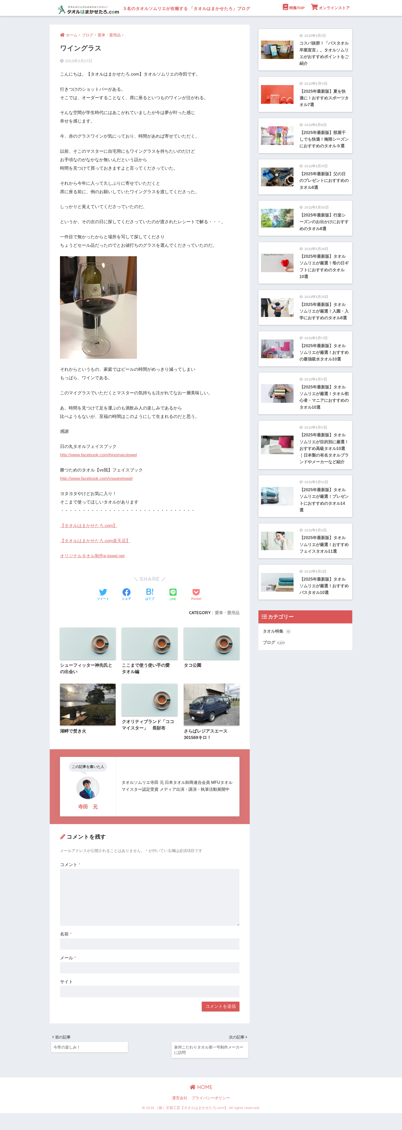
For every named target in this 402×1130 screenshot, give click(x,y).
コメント (70, 880)
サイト (66, 997)
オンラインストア (330, 23)
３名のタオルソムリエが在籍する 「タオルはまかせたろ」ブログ (183, 8)
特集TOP (294, 23)
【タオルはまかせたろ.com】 (88, 541)
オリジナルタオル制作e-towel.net (92, 571)
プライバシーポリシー (211, 1115)
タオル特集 (278, 676)
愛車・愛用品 (227, 628)
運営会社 (179, 1115)
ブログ (274, 687)
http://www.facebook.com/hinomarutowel (99, 470)
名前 (66, 950)
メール (68, 974)
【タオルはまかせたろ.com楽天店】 (95, 556)
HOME (201, 1104)
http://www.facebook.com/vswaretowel (97, 494)
